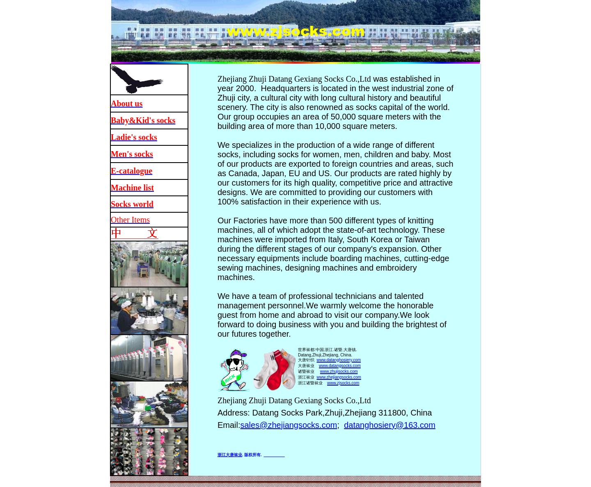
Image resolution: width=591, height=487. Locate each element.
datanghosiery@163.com (389, 425)
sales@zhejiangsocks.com (289, 425)
